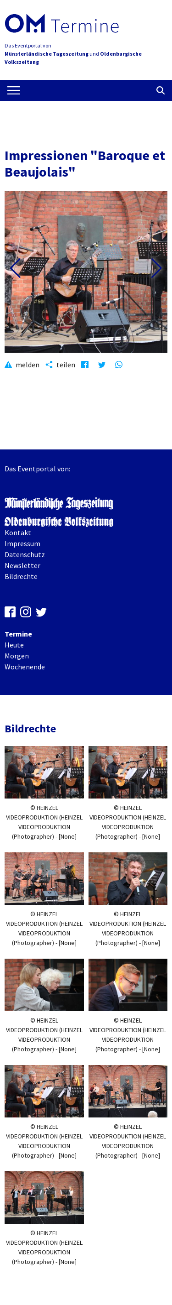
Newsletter (22, 565)
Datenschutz (25, 554)
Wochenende (25, 666)
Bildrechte (21, 576)
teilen (65, 364)
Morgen (17, 655)
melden (27, 364)
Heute (14, 644)
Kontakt (18, 532)
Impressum (22, 543)
